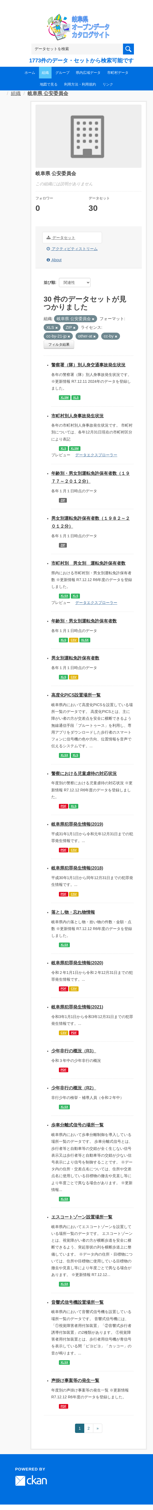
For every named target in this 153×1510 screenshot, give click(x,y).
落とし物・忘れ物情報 (73, 912)
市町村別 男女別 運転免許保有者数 (88, 563)
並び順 (49, 282)
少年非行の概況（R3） (73, 1051)
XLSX (64, 596)
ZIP (63, 500)
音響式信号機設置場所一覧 (77, 1302)
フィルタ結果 (59, 344)
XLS (76, 397)
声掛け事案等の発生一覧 (75, 1380)
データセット (61, 237)
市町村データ (117, 73)
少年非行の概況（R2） (73, 1088)
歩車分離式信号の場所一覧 (77, 1125)
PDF (63, 806)
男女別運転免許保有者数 (75, 658)
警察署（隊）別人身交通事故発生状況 (88, 365)
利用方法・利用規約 (80, 84)
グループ (62, 73)
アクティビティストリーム (72, 249)
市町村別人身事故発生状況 (77, 416)
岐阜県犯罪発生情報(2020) (77, 963)
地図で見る (49, 84)
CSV (74, 640)
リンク (108, 84)
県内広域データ (88, 73)
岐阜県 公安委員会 (48, 93)
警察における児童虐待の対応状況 (84, 773)
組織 (45, 73)
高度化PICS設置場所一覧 (76, 695)
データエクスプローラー (96, 455)
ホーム (30, 73)
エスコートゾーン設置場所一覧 (81, 1217)
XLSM (64, 397)
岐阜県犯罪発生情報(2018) (77, 868)
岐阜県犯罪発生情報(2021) (77, 1007)
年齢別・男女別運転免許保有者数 (84, 621)
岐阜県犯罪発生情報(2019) (77, 824)
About (54, 260)
